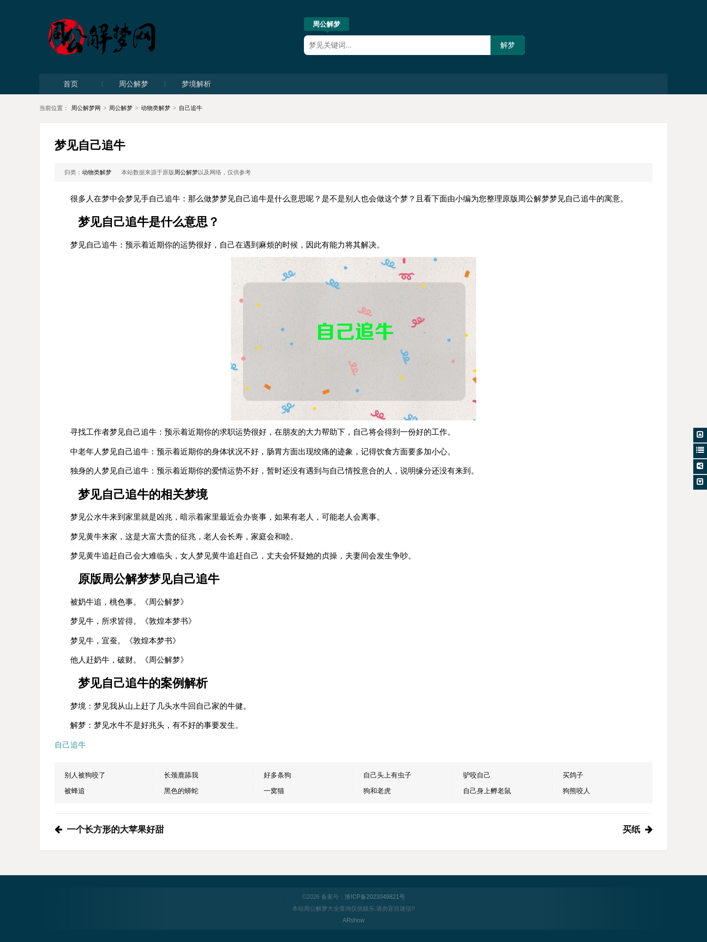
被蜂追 (74, 791)
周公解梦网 (86, 108)
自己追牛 (190, 108)
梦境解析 (196, 84)
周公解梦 (326, 25)
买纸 (631, 829)
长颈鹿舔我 (181, 775)
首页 (70, 84)
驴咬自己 (476, 775)
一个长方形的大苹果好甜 (115, 829)
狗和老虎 (377, 791)
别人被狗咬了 (85, 775)
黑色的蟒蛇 (181, 791)
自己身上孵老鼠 (487, 791)
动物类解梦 (155, 108)
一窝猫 (274, 791)
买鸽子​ (573, 775)
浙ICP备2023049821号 (375, 896)
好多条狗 (277, 775)
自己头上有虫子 (387, 775)
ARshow (354, 920)
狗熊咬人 (576, 791)
